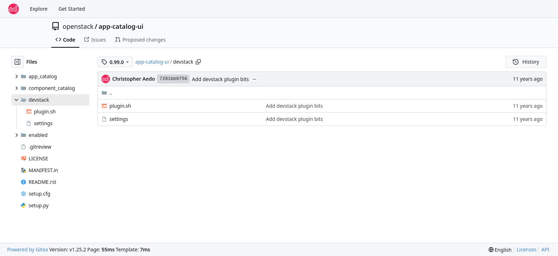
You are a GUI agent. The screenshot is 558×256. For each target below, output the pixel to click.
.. (106, 92)
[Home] (13, 8)
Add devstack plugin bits (220, 79)
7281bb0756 (173, 78)
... (254, 78)
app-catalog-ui (121, 26)
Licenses (527, 249)
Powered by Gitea (27, 249)
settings (119, 119)
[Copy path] (198, 61)
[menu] (500, 249)
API (545, 249)
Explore (38, 8)
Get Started (71, 8)
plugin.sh (120, 105)
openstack (78, 26)
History (526, 61)
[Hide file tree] (17, 62)
